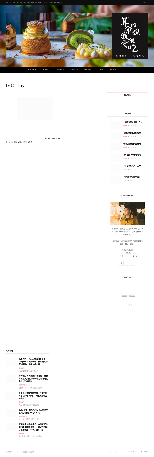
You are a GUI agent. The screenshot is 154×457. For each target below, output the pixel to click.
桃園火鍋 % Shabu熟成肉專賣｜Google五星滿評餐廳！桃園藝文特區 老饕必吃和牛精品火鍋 (33, 361)
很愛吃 (45, 70)
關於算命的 (32, 70)
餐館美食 (126, 125)
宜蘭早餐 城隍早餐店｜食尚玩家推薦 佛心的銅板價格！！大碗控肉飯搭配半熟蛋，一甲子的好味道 (33, 427)
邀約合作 (113, 70)
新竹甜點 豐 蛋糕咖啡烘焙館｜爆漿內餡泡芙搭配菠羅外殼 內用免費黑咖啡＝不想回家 (33, 379)
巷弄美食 (21, 433)
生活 (101, 70)
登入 (17, 142)
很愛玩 (59, 70)
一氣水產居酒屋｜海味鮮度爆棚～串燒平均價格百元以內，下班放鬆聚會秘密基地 (37, 2)
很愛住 (73, 70)
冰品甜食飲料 (23, 385)
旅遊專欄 (87, 70)
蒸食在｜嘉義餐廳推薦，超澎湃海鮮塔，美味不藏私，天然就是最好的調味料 (33, 396)
